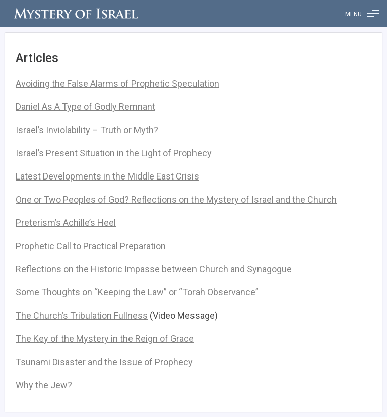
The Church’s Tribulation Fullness (82, 315)
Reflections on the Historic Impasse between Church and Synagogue (154, 269)
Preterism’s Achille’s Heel (66, 222)
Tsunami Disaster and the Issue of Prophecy (104, 361)
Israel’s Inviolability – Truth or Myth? (87, 130)
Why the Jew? (44, 385)
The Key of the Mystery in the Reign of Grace (105, 338)
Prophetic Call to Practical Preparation (91, 246)
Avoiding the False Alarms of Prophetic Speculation (117, 83)
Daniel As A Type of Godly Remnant (85, 106)
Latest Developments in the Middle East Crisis (107, 176)
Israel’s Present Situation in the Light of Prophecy (114, 153)
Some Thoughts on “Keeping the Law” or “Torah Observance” (137, 292)
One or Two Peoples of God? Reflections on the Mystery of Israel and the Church (176, 199)
